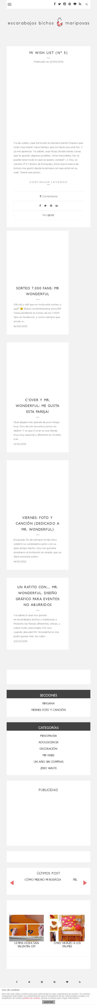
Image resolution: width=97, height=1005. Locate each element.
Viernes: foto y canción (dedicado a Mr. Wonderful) (37, 523)
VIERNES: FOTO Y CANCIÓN (48, 710)
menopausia (48, 736)
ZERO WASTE (48, 768)
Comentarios (48, 196)
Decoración (48, 748)
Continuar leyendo (48, 182)
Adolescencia (48, 742)
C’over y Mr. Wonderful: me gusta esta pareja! (37, 406)
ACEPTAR (48, 1002)
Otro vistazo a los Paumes (67, 944)
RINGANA (48, 703)
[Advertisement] (48, 817)
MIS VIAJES (48, 755)
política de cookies (31, 998)
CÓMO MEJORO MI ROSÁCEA (43, 879)
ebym (51, 215)
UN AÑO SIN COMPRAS (49, 761)
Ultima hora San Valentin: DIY (26, 944)
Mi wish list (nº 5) (48, 53)
